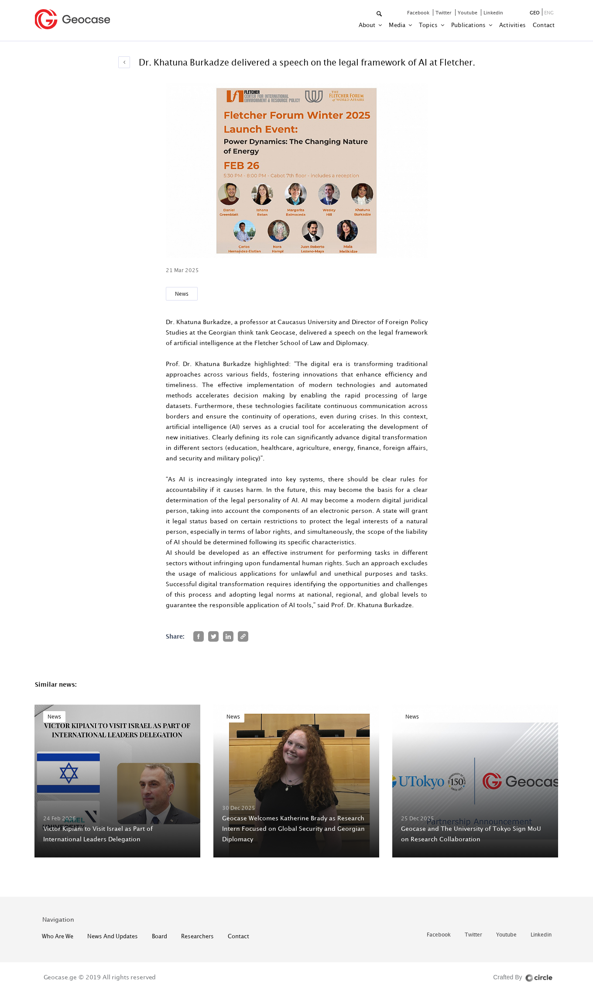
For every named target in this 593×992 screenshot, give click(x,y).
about (368, 25)
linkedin (493, 12)
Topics (429, 25)
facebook (419, 12)
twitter (444, 12)
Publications (469, 25)
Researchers (197, 936)
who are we (57, 936)
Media (398, 25)
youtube (468, 12)
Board (159, 936)
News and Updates (112, 936)
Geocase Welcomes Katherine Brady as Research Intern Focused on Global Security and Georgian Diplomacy (293, 828)
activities (512, 25)
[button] (380, 14)
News (182, 293)
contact (544, 25)
